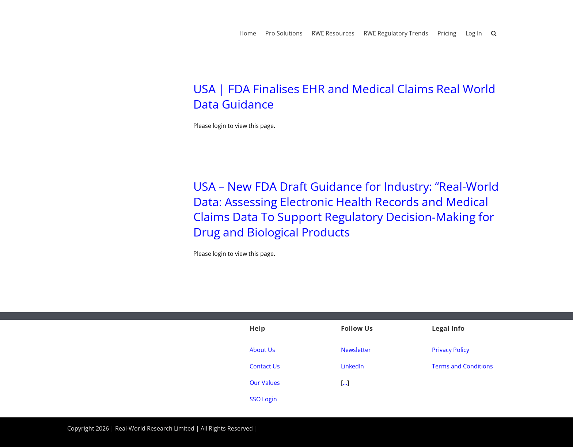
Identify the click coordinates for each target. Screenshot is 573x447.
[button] (494, 29)
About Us (262, 350)
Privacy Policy (450, 350)
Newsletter (356, 350)
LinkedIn (352, 366)
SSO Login (263, 399)
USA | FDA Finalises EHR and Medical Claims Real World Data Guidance (344, 96)
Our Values (265, 383)
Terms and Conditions (462, 366)
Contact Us (265, 366)
